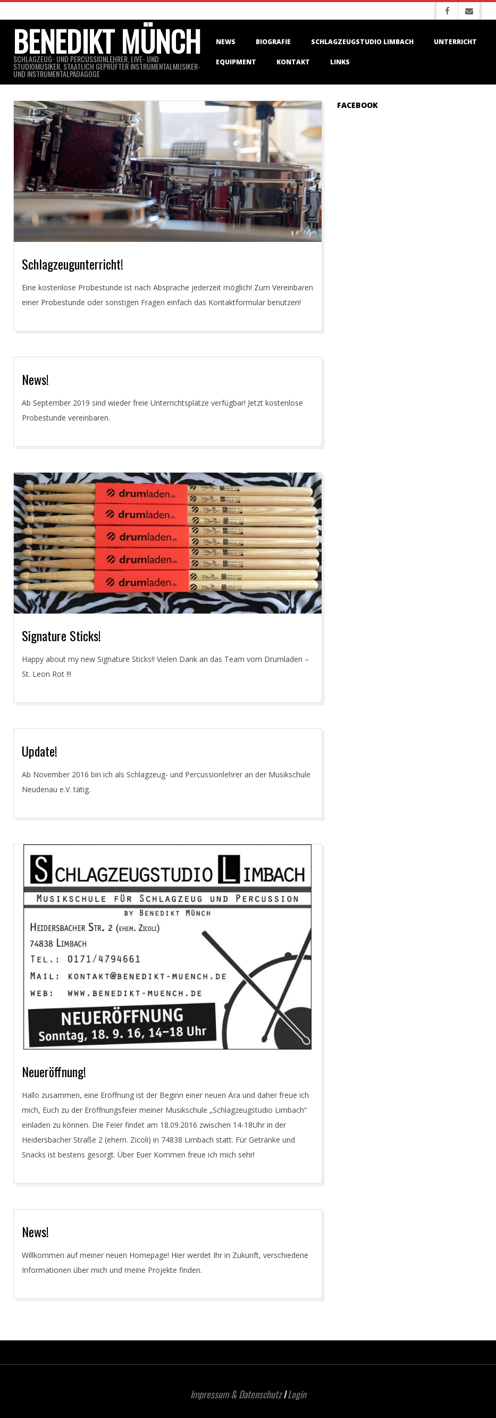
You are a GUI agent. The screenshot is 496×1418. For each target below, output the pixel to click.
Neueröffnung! (54, 1071)
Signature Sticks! (61, 635)
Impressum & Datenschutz (235, 1394)
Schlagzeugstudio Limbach (362, 41)
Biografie (273, 41)
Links (340, 61)
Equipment (236, 61)
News (226, 41)
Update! (39, 750)
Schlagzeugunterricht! (72, 263)
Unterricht (455, 41)
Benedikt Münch (106, 41)
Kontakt (293, 61)
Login (297, 1394)
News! (35, 379)
